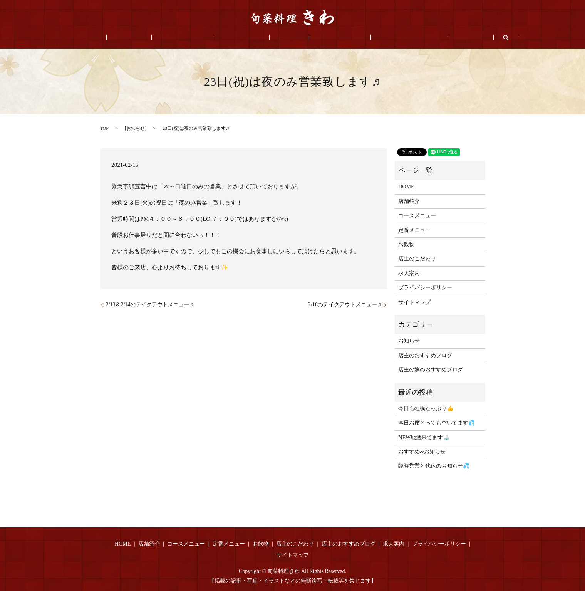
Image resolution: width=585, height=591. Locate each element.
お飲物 (284, 37)
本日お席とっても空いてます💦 (436, 423)
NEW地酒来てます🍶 (423, 437)
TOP (104, 128)
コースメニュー (199, 37)
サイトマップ (414, 302)
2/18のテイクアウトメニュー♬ (344, 304)
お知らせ (135, 128)
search (462, 37)
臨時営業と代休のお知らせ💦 (433, 466)
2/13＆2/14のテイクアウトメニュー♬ (150, 304)
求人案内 (433, 37)
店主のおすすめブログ (382, 37)
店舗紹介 (156, 37)
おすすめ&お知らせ (422, 452)
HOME (124, 37)
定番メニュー (247, 37)
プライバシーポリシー (425, 287)
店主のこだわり (324, 37)
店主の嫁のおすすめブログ (430, 370)
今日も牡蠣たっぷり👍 (425, 408)
